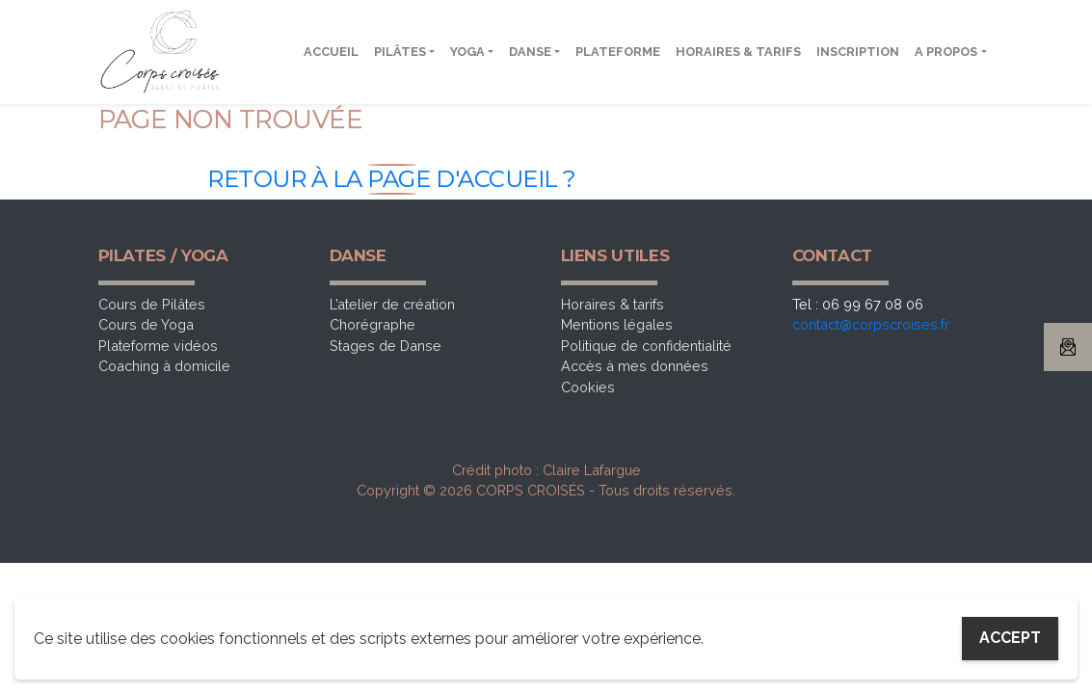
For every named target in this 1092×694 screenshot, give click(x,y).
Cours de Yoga (146, 324)
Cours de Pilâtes (151, 304)
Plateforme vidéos (158, 345)
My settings (874, 638)
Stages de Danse (385, 345)
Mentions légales (617, 324)
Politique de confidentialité (646, 345)
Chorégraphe (372, 324)
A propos (946, 51)
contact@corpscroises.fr (870, 324)
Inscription (857, 51)
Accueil (331, 51)
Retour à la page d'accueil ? (391, 179)
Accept (1010, 637)
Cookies (588, 387)
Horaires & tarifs (738, 51)
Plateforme (617, 51)
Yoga (467, 51)
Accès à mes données (634, 366)
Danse (530, 51)
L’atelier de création (392, 304)
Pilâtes (400, 51)
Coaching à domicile (164, 366)
